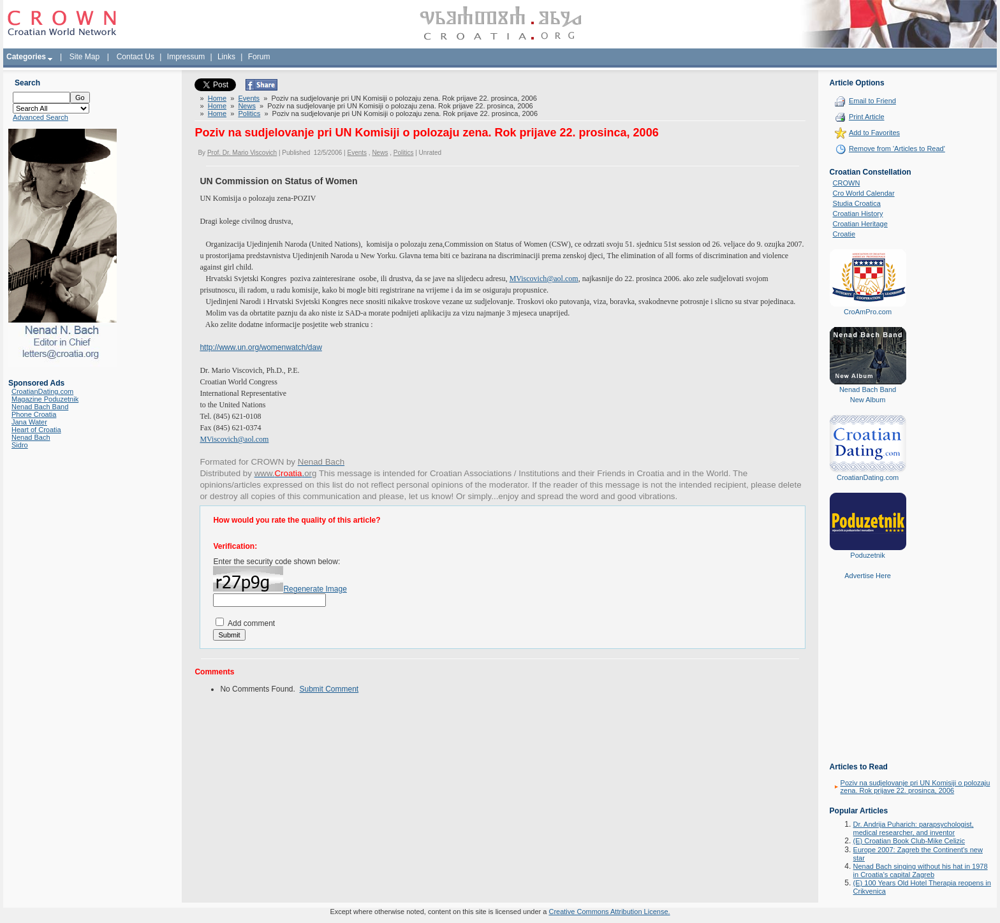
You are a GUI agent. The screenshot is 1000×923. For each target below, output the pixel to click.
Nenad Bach (30, 437)
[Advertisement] (868, 680)
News (247, 106)
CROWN (846, 183)
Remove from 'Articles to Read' (897, 148)
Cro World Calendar (864, 193)
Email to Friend (872, 101)
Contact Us (135, 56)
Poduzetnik (867, 555)
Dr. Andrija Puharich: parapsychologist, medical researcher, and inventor (913, 828)
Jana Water (29, 422)
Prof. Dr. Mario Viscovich (242, 152)
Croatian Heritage (860, 224)
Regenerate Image (314, 589)
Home (217, 98)
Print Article (867, 116)
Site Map (84, 56)
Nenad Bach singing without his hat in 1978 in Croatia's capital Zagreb (920, 870)
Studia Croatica (857, 203)
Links (226, 56)
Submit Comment (329, 689)
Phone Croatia (33, 414)
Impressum (186, 56)
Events (249, 98)
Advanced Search (40, 117)
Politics (249, 113)
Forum (259, 56)
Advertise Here (867, 575)
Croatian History (858, 213)
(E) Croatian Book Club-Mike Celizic (909, 841)
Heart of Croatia (36, 429)
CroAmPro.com (868, 312)
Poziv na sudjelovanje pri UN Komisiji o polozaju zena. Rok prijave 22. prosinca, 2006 (915, 786)
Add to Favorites (874, 132)
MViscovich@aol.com (234, 439)
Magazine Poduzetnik (44, 399)
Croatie (844, 234)
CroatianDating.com (42, 391)
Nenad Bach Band (39, 407)
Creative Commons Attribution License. (609, 911)
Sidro (19, 445)
